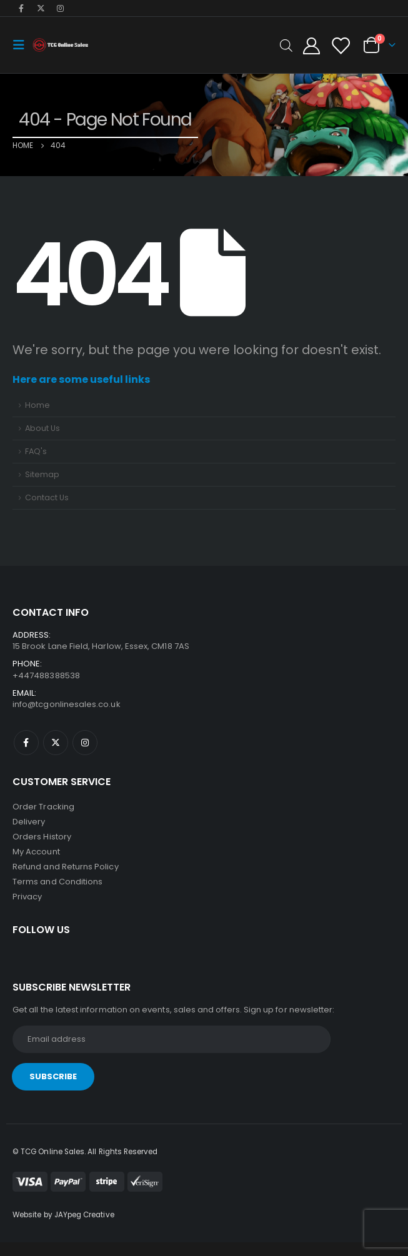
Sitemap (42, 474)
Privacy (27, 896)
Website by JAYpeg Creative (63, 1215)
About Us (42, 428)
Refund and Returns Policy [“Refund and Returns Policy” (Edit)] (65, 867)
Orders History (41, 837)
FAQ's (36, 451)
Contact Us (47, 497)
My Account (36, 852)
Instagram (84, 742)
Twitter (55, 742)
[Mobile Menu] (22, 45)
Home (37, 405)
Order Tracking (43, 807)
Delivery (29, 822)
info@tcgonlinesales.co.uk (66, 704)
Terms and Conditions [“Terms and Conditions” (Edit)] (57, 882)
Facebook (26, 742)
